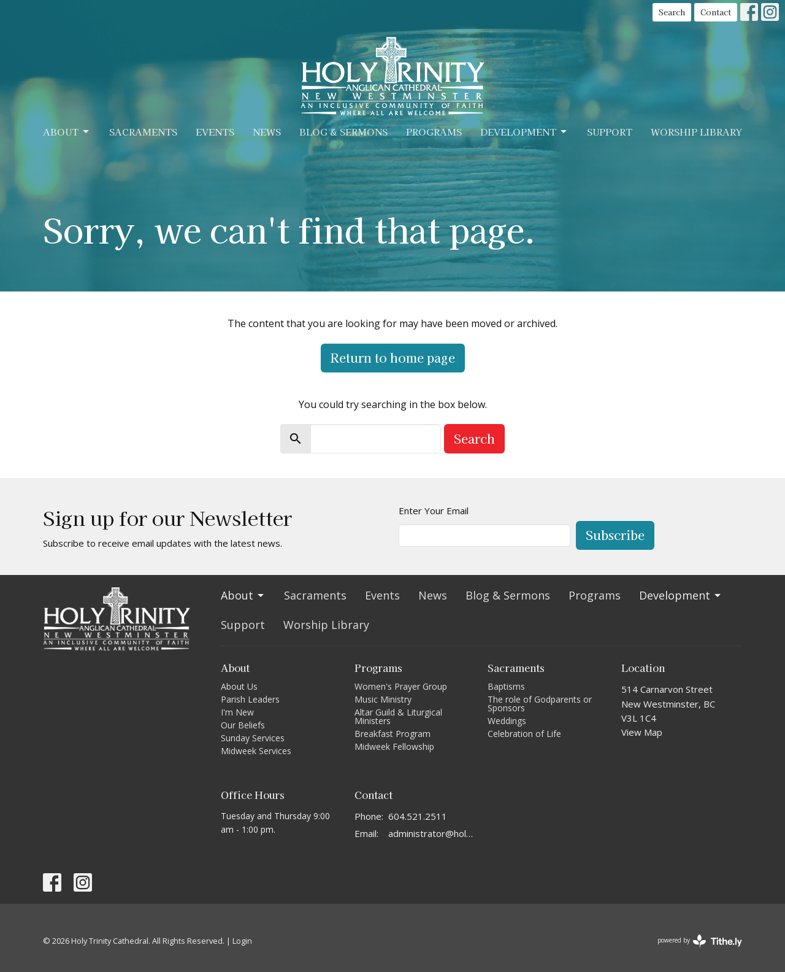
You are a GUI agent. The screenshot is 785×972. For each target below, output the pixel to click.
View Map (641, 732)
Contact (715, 12)
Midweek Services (256, 751)
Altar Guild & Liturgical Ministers (398, 716)
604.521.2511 (417, 816)
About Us (239, 686)
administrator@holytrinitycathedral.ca (432, 833)
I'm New (237, 712)
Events (215, 131)
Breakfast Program (392, 733)
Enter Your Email (434, 510)
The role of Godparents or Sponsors (540, 703)
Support (609, 131)
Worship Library (696, 131)
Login (242, 940)
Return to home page (393, 357)
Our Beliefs (243, 725)
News (267, 131)
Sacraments (143, 131)
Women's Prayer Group (400, 686)
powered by (699, 941)
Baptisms (506, 686)
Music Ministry (383, 699)
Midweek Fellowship (394, 746)
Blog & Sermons (343, 131)
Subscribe (615, 535)
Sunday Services (253, 738)
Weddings (507, 721)
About (67, 131)
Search (672, 12)
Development (524, 131)
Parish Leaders (250, 699)
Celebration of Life (524, 733)
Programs (434, 131)
